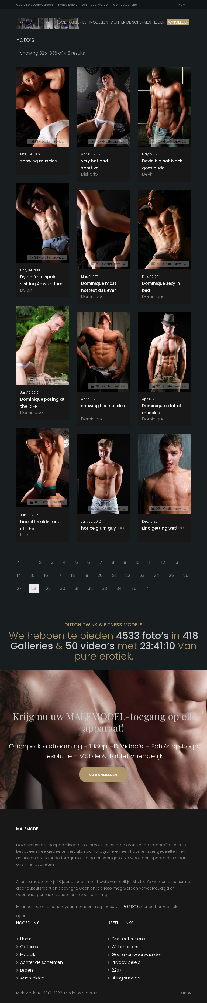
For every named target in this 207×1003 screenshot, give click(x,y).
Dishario (89, 174)
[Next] (147, 588)
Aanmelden (178, 22)
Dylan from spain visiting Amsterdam (41, 280)
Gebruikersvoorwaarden (34, 4)
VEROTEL (132, 906)
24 (156, 575)
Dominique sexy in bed (161, 286)
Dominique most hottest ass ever (98, 286)
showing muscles (38, 161)
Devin (148, 174)
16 (46, 575)
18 (73, 575)
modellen (98, 22)
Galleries (78, 22)
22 (127, 575)
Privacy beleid (67, 4)
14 (19, 575)
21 (114, 575)
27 (19, 588)
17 (59, 575)
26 (185, 575)
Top (185, 992)
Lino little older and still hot (40, 525)
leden (159, 22)
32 (90, 588)
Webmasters (125, 947)
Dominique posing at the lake (42, 402)
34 (119, 588)
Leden (26, 970)
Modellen (29, 954)
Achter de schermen (131, 22)
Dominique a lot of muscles (161, 409)
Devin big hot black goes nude (162, 164)
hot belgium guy (98, 528)
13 (176, 562)
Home (60, 22)
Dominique (92, 296)
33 (104, 588)
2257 (117, 970)
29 (48, 588)
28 (35, 589)
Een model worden (95, 4)
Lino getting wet (159, 528)
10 (138, 562)
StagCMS (90, 993)
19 (86, 575)
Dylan (26, 290)
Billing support (126, 978)
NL (181, 4)
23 (142, 575)
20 (100, 575)
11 (150, 562)
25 (171, 575)
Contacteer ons (125, 4)
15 (32, 575)
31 (76, 588)
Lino (24, 535)
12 (163, 562)
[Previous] (17, 562)
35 (133, 588)
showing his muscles (103, 406)
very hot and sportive (94, 164)
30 (62, 588)
